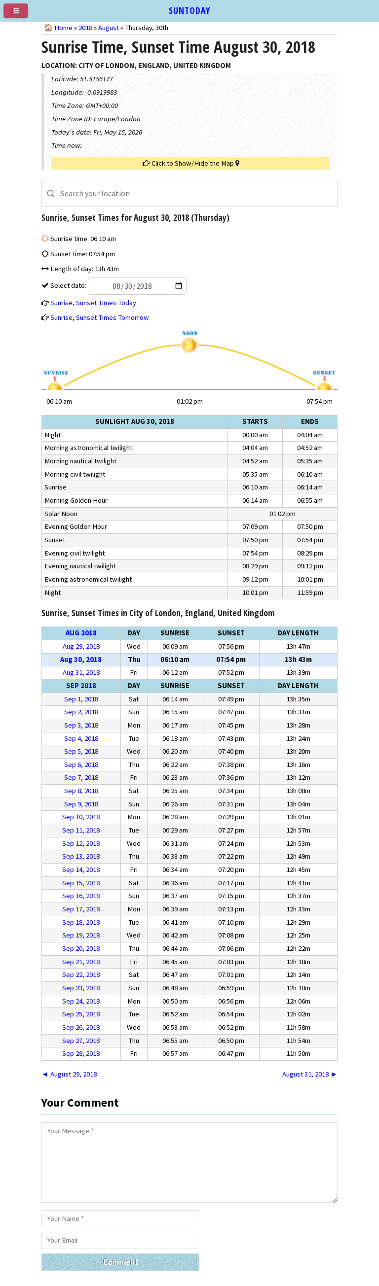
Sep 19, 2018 (81, 935)
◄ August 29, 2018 (69, 1074)
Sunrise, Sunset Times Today (93, 302)
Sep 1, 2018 (81, 699)
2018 (85, 27)
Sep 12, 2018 (81, 843)
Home (63, 27)
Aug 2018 (81, 632)
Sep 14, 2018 (81, 869)
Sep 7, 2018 (81, 777)
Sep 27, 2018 (81, 1040)
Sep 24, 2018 (81, 1001)
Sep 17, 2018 (81, 908)
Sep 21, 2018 (81, 961)
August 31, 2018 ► (310, 1074)
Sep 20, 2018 (81, 948)
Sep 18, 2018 (81, 922)
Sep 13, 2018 (81, 856)
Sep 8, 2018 (81, 790)
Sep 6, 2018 (81, 764)
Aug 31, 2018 (81, 672)
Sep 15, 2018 (81, 882)
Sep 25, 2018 (81, 1013)
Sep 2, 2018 (81, 711)
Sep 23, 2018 (81, 987)
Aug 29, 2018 (81, 646)
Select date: (118, 285)
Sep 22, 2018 (81, 974)
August (108, 27)
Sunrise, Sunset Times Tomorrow (99, 317)
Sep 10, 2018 (81, 816)
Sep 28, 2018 (81, 1053)
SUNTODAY (189, 10)
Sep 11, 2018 (81, 830)
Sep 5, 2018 (81, 751)
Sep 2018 (81, 685)
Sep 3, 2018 (81, 725)
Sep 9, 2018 (81, 803)
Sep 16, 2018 (81, 895)
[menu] (19, 15)
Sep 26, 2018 (81, 1027)
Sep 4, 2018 (81, 738)
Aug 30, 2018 (81, 659)
